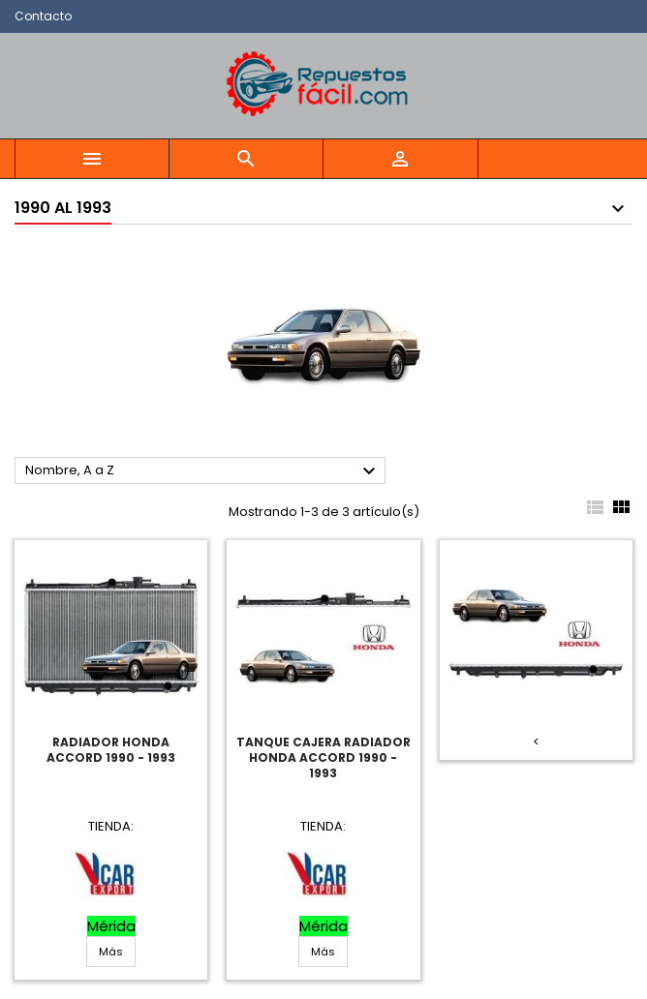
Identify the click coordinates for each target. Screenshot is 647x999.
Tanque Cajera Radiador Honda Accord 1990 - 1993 (323, 757)
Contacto (43, 16)
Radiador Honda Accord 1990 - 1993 (110, 750)
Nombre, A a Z (203, 471)
